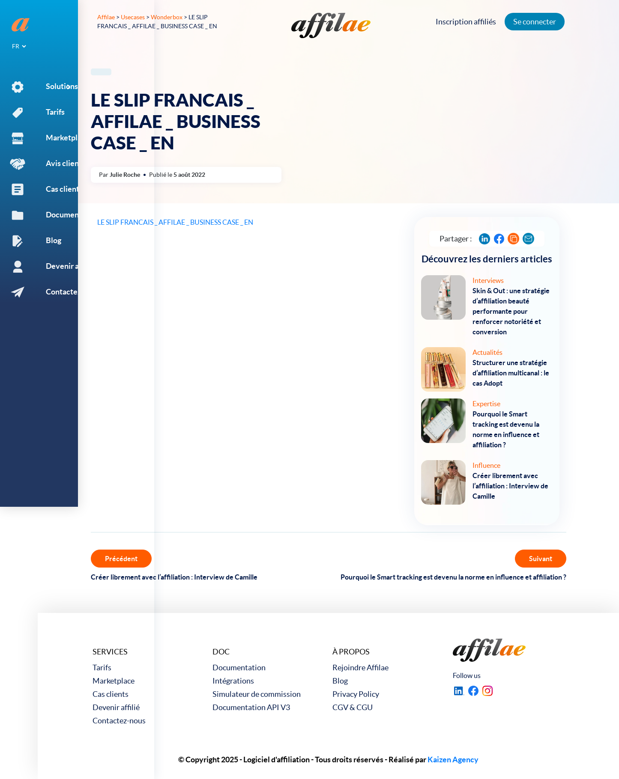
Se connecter (537, 21)
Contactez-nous (119, 720)
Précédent (121, 558)
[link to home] (331, 25)
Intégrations (233, 680)
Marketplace (114, 680)
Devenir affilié (116, 707)
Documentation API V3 (251, 707)
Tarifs (102, 667)
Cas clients (111, 694)
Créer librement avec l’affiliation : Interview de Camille (174, 577)
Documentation (239, 667)
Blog (340, 680)
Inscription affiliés (469, 21)
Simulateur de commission (256, 694)
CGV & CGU (352, 707)
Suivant (540, 558)
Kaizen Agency (453, 759)
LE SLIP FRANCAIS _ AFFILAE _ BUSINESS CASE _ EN (175, 222)
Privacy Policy (355, 694)
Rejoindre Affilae (360, 667)
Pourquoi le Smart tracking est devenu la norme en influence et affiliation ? (453, 577)
